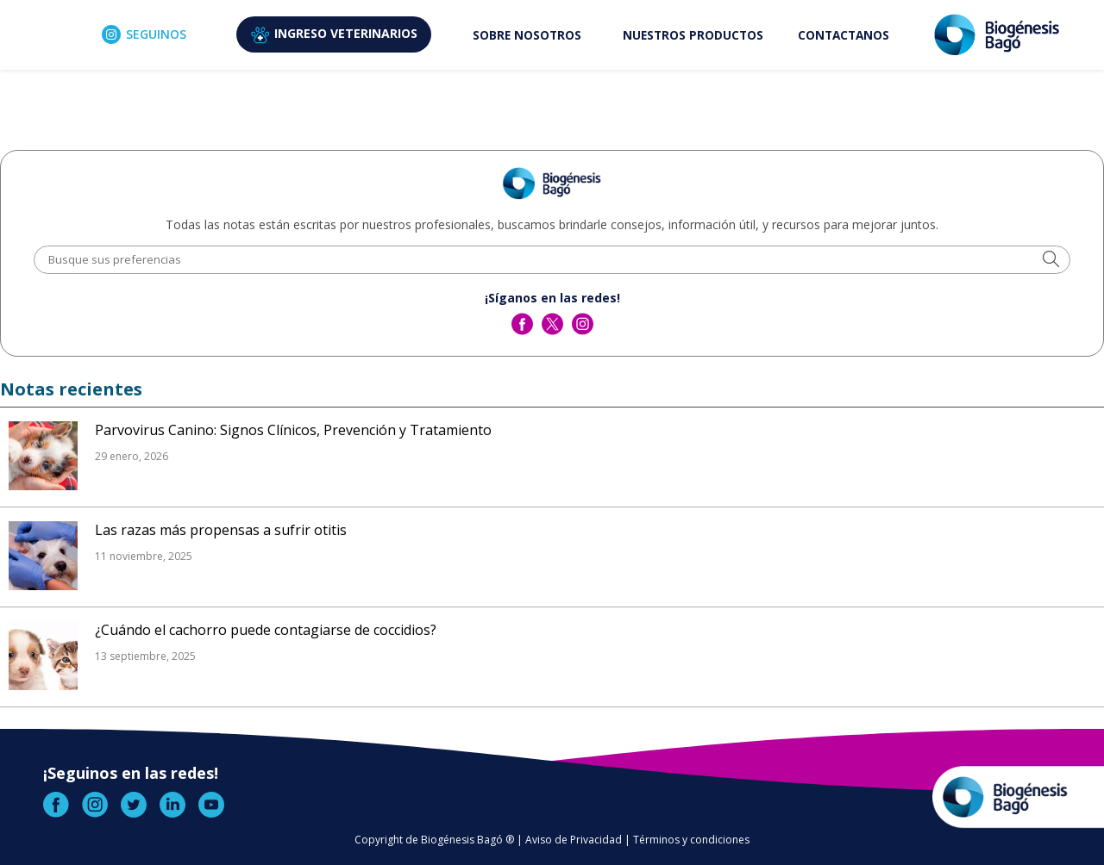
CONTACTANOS (843, 35)
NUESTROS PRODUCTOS (693, 35)
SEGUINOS (144, 34)
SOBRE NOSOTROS (527, 35)
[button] (1051, 260)
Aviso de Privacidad (573, 839)
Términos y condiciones (691, 839)
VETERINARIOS (333, 34)
